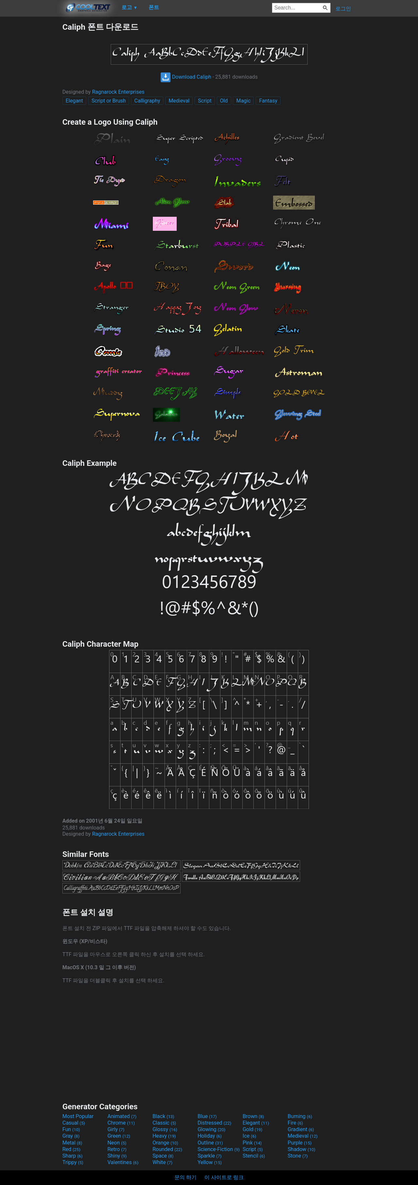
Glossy (165, 1129)
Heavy (164, 1136)
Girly (115, 1129)
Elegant (74, 101)
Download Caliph (185, 77)
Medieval (179, 101)
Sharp (72, 1156)
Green (118, 1136)
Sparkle (209, 1156)
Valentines (122, 1162)
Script (204, 101)
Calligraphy (147, 101)
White (162, 1162)
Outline (210, 1143)
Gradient (301, 1129)
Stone (298, 1156)
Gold (253, 1129)
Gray (70, 1136)
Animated (122, 1116)
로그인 (343, 9)
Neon (116, 1143)
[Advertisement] (31, 119)
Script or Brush (108, 101)
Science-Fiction (219, 1149)
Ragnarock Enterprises (118, 92)
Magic (243, 101)
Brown (253, 1116)
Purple (300, 1143)
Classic (164, 1123)
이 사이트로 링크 (224, 1177)
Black (163, 1116)
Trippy (72, 1162)
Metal (72, 1143)
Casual (73, 1123)
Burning (300, 1116)
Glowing (211, 1129)
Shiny (117, 1156)
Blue (207, 1116)
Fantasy (268, 101)
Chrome (121, 1123)
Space (163, 1156)
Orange (165, 1143)
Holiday (210, 1136)
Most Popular (78, 1116)
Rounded (167, 1149)
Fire (295, 1123)
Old (224, 101)
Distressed (214, 1123)
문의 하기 (185, 1177)
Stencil (254, 1156)
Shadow (301, 1149)
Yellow (210, 1162)
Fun (71, 1129)
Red (71, 1149)
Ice (249, 1136)
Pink (252, 1143)
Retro (116, 1149)
